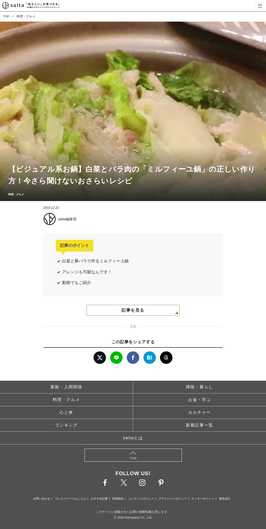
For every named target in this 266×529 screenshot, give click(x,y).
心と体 (66, 412)
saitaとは (133, 438)
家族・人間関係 (66, 387)
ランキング (66, 425)
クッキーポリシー (202, 498)
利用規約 (118, 498)
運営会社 (224, 498)
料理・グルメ (26, 16)
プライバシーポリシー (172, 498)
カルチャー (199, 412)
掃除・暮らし (199, 387)
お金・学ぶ (199, 399)
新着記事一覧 (199, 425)
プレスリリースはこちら (70, 498)
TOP (6, 16)
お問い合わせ (41, 498)
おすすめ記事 (99, 498)
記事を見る (133, 310)
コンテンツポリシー (141, 498)
